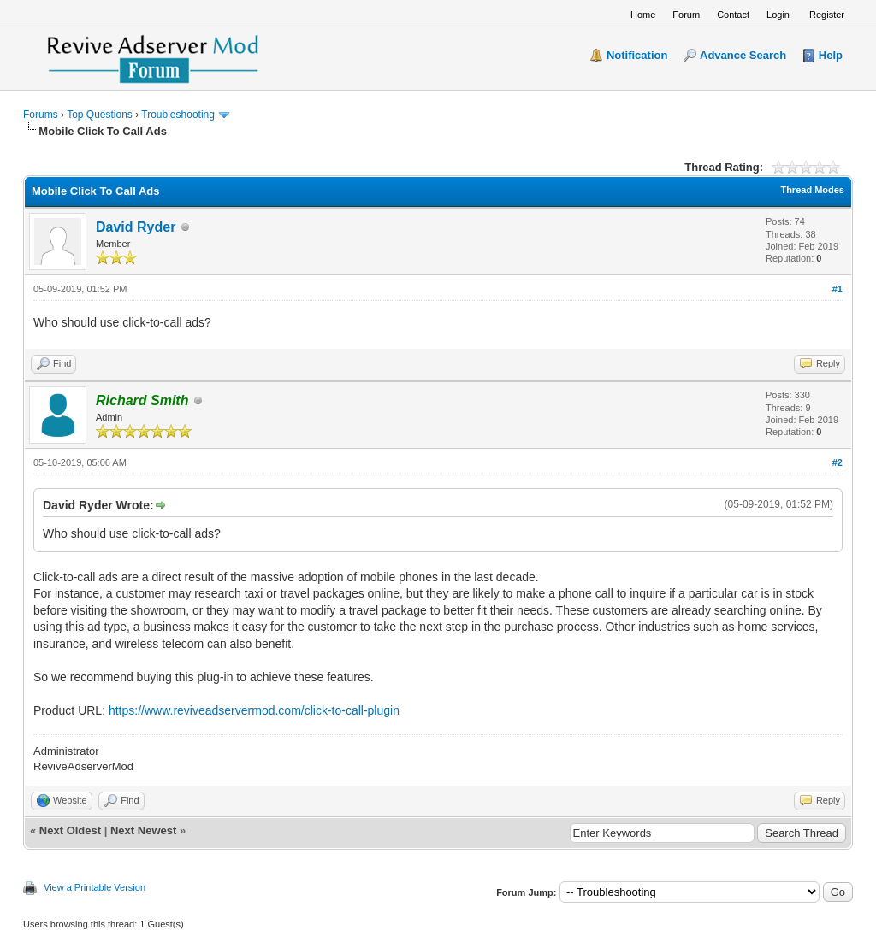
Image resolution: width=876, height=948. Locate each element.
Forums (40, 115)
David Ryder (135, 227)
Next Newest (143, 830)
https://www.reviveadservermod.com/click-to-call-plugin (254, 710)
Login (778, 14)
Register (826, 14)
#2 (837, 462)
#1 (837, 289)
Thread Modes (812, 190)
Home (642, 14)
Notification (637, 55)
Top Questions (100, 115)
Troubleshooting (178, 115)
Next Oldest (70, 830)
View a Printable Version (94, 887)
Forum (686, 14)
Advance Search (743, 55)
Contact (733, 14)
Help (831, 55)
